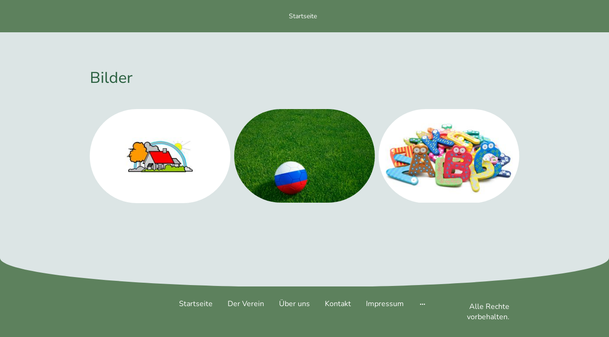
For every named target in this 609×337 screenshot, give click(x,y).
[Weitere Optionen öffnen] (422, 304)
